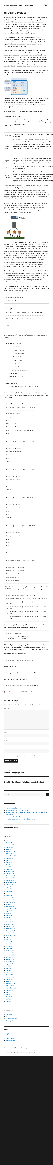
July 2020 (8, 992)
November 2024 (10, 878)
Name (6, 732)
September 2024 (11, 882)
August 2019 (9, 1001)
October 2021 (10, 959)
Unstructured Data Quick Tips (18, 6)
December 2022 (10, 928)
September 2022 (11, 935)
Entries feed (9, 1036)
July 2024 (8, 887)
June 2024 (9, 889)
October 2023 (10, 906)
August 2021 (9, 964)
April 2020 (9, 999)
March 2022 (9, 948)
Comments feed (11, 1038)
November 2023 (10, 904)
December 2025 (10, 849)
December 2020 (10, 981)
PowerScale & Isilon (31, 691)
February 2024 (10, 898)
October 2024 (10, 880)
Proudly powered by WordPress (29, 1052)
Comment (7, 708)
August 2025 (9, 858)
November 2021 (10, 957)
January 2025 (10, 873)
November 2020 (11, 983)
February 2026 (10, 845)
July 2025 (8, 860)
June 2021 (8, 968)
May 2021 (8, 970)
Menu (46, 5)
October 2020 (10, 986)
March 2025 (9, 869)
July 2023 (8, 913)
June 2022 (9, 942)
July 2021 (8, 966)
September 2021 (10, 961)
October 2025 (10, 854)
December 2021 (10, 955)
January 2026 (10, 847)
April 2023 (9, 920)
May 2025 (9, 865)
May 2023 (9, 917)
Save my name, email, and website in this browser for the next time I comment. (26, 756)
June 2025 (9, 862)
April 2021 (9, 972)
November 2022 (10, 931)
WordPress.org (10, 1040)
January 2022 (10, 953)
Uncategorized (10, 1021)
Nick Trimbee (10, 691)
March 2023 (9, 922)
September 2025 (11, 856)
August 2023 (9, 911)
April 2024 (9, 893)
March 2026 (9, 843)
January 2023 (10, 926)
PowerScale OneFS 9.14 (13, 817)
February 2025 (10, 871)
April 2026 (9, 840)
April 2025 (9, 867)
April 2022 (9, 946)
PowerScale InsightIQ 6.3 (13, 808)
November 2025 (10, 851)
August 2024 (9, 884)
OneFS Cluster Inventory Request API (17, 810)
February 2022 (10, 950)
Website (6, 748)
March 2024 (9, 895)
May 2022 (9, 944)
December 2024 (10, 876)
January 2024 (10, 900)
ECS (7, 1016)
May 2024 (9, 891)
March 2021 (9, 975)
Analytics (9, 1014)
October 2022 (10, 933)
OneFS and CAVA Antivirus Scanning (15, 1048)
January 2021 (10, 979)
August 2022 (9, 937)
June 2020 (9, 994)
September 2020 (11, 988)
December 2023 (10, 902)
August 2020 (10, 990)
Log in (8, 1034)
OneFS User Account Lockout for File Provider (20, 819)
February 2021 (10, 977)
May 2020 (9, 997)
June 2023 (9, 915)
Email (6, 740)
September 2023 (11, 909)
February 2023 (10, 924)
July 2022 (8, 939)
